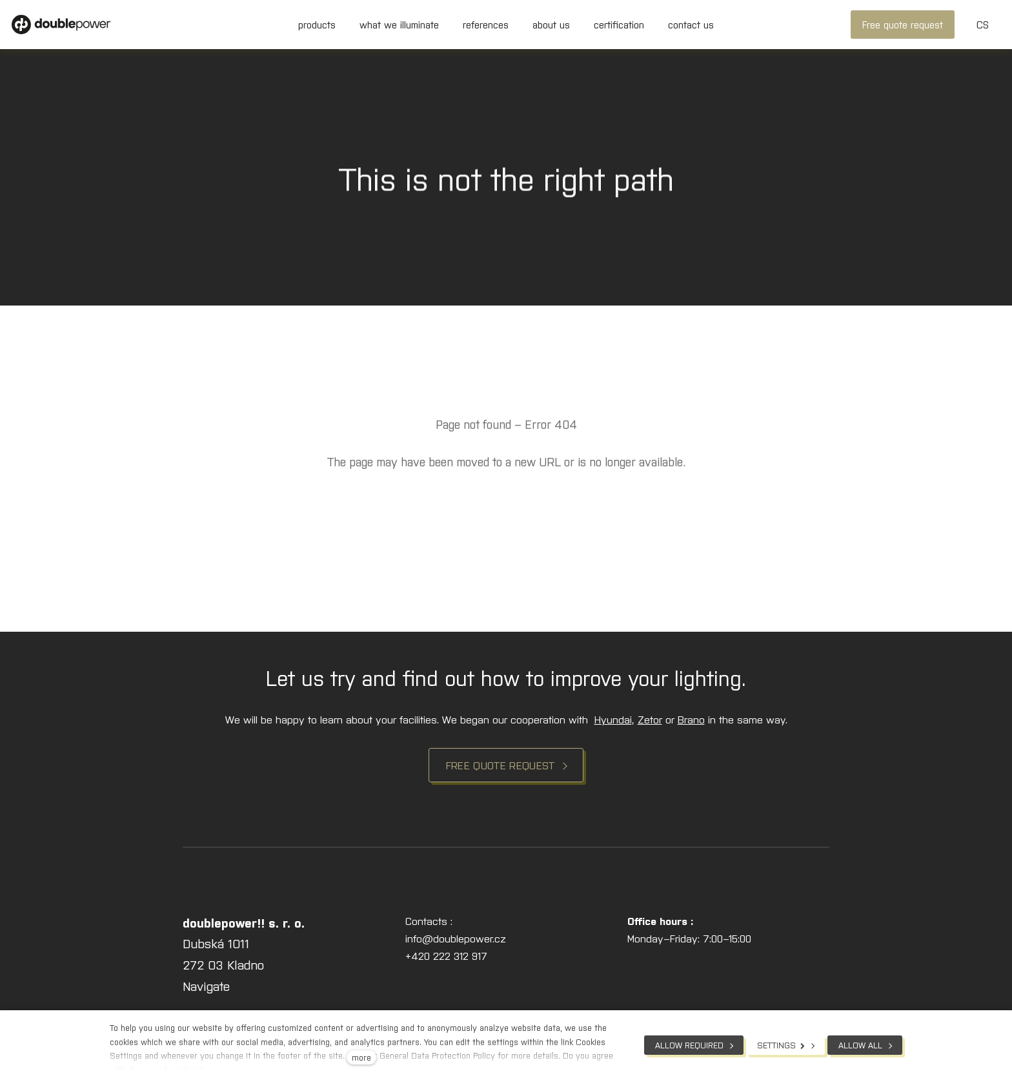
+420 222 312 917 (446, 955)
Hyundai (613, 718)
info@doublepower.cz (455, 937)
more (361, 1057)
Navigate (206, 985)
